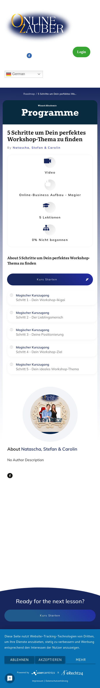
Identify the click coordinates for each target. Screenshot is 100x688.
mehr (81, 659)
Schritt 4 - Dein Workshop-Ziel (39, 352)
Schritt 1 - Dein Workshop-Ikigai (40, 300)
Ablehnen (19, 659)
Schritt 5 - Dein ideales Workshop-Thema (47, 369)
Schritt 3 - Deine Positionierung (40, 334)
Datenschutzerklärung (56, 680)
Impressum (37, 680)
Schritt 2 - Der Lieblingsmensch (39, 317)
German (15, 74)
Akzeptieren (50, 659)
